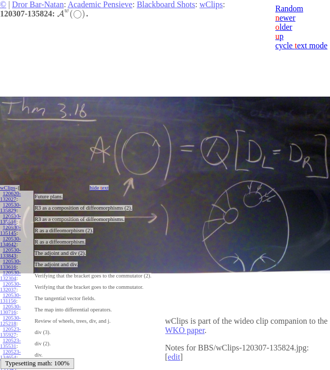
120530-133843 (10, 252)
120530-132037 (10, 286)
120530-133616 (10, 264)
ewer (285, 17)
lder (283, 27)
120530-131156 (10, 298)
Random (289, 8)
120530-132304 (10, 275)
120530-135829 (10, 207)
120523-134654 (10, 354)
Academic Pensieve (99, 4)
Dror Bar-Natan (38, 4)
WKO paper (185, 330)
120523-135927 (10, 332)
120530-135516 (10, 219)
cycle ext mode (301, 45)
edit (174, 357)
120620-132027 (10, 196)
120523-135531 (10, 343)
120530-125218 (10, 320)
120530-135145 (10, 230)
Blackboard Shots (166, 4)
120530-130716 (10, 309)
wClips (210, 4)
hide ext (99, 188)
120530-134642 (10, 241)
